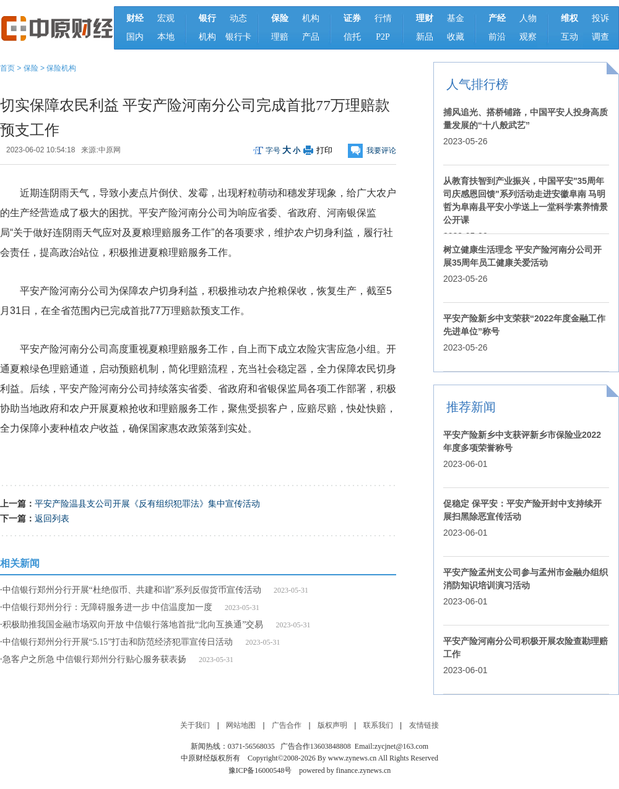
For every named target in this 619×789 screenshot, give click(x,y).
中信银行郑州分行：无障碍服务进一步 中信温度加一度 (107, 607)
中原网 (109, 150)
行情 (383, 18)
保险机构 (61, 68)
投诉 (600, 18)
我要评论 (381, 150)
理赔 (279, 36)
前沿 (497, 36)
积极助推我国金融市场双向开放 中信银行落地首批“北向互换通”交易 (133, 624)
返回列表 (52, 518)
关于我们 (195, 725)
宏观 (166, 18)
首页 (7, 68)
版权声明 (332, 725)
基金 (455, 18)
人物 (528, 18)
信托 (352, 36)
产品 (310, 36)
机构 (207, 36)
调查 (600, 36)
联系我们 (378, 725)
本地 (166, 36)
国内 (135, 36)
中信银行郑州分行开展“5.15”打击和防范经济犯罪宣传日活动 (117, 642)
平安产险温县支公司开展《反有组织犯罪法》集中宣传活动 (147, 503)
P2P (383, 36)
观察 (528, 36)
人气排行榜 (477, 84)
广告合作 (286, 725)
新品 (424, 36)
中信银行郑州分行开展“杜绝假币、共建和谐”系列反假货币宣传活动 (131, 590)
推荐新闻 (471, 407)
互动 (569, 36)
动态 (238, 18)
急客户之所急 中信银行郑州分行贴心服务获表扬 (94, 659)
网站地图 (241, 725)
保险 (31, 68)
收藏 (455, 36)
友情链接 (424, 725)
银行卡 (238, 36)
